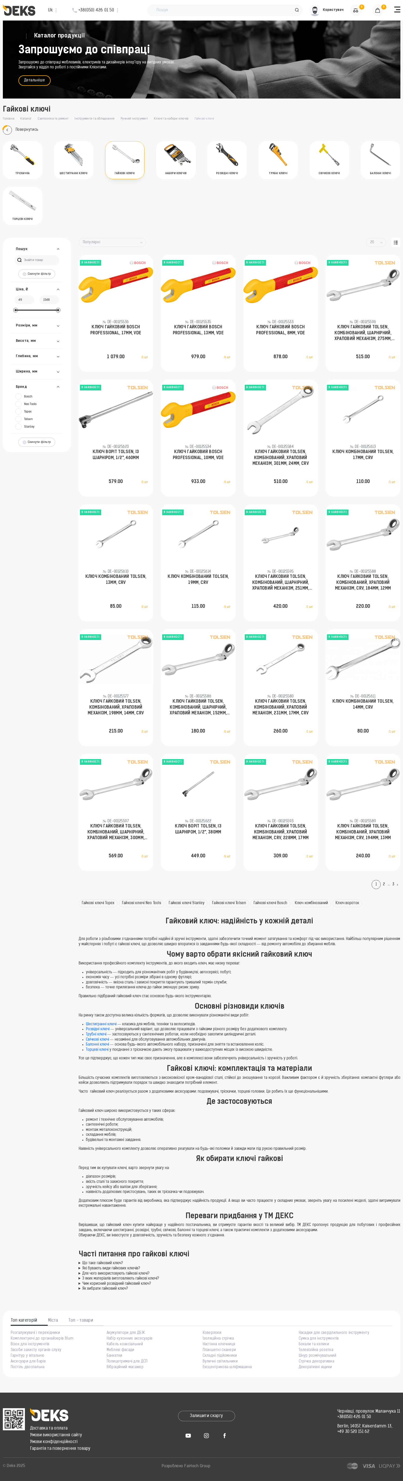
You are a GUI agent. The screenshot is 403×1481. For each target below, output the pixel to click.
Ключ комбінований (311, 903)
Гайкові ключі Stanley (186, 903)
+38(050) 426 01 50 (354, 1417)
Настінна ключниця (219, 1344)
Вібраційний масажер (125, 1367)
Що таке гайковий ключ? (102, 1263)
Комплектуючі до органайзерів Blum (42, 1339)
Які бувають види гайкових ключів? (111, 1268)
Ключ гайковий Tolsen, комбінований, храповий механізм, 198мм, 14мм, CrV (116, 707)
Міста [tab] (53, 1321)
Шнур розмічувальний (317, 1356)
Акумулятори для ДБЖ (126, 1333)
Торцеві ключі (97, 1050)
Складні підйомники (220, 1356)
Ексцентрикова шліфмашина (227, 1367)
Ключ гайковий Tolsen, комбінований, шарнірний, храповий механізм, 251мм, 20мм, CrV (280, 583)
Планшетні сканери (219, 1350)
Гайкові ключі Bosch (270, 903)
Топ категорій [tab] (24, 1321)
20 (372, 242)
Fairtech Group (197, 1466)
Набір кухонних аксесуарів (130, 1339)
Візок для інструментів (30, 1344)
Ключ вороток (347, 903)
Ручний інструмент (134, 118)
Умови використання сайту (56, 1435)
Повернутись (20, 130)
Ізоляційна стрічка (218, 1339)
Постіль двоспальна (28, 1367)
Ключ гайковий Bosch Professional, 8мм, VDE (280, 330)
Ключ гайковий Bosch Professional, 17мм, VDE (115, 330)
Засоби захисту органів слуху (36, 1350)
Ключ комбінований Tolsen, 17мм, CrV (362, 455)
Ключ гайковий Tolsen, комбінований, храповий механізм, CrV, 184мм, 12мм (363, 583)
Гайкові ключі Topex (98, 903)
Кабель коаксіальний (125, 1344)
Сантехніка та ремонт (53, 118)
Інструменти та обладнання (94, 118)
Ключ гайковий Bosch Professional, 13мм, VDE (198, 330)
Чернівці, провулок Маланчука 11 (368, 1412)
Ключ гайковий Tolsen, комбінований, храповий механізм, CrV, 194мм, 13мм (363, 832)
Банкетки (114, 1356)
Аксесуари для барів (28, 1361)
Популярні (91, 242)
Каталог (26, 118)
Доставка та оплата (49, 1428)
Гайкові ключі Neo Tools (141, 903)
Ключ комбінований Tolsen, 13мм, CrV (115, 580)
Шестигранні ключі (101, 1024)
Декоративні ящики (315, 1367)
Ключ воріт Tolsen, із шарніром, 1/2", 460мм (116, 455)
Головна (9, 118)
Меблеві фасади (120, 1350)
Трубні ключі (96, 1034)
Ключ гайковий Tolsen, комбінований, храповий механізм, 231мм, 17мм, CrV (280, 707)
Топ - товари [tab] (81, 1321)
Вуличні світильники (220, 1361)
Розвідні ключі (98, 1029)
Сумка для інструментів (319, 1339)
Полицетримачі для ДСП (127, 1361)
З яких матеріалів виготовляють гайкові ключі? (120, 1279)
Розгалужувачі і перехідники (35, 1333)
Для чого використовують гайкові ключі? (115, 1274)
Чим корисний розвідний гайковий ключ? (116, 1284)
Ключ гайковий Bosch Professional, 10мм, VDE (198, 455)
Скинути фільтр (37, 274)
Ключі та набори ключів (171, 118)
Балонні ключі (98, 1045)
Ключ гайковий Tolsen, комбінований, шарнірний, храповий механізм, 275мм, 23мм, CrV (363, 333)
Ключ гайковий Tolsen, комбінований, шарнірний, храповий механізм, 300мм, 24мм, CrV (115, 832)
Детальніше (34, 80)
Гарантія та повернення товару (60, 1449)
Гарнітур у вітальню (27, 1356)
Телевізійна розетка (316, 1350)
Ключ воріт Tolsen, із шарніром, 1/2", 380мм (198, 829)
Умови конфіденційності (54, 1442)
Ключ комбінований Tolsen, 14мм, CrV (362, 704)
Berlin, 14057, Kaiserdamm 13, (364, 1426)
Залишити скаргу (206, 1416)
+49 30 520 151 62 (353, 1432)
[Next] (398, 884)
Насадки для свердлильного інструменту (334, 1333)
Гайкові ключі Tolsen (229, 903)
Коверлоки (212, 1333)
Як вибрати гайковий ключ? (105, 1289)
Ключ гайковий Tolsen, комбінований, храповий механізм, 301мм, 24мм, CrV (280, 458)
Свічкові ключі (98, 1040)
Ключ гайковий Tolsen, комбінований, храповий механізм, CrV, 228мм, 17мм (280, 832)
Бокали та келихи (314, 1344)
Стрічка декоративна (316, 1361)
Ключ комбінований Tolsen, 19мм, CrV (198, 580)
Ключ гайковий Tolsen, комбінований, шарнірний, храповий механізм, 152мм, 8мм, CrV (198, 708)
